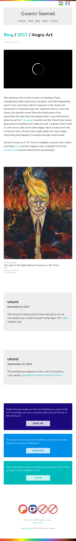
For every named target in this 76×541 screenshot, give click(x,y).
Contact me (10, 150)
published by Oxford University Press (41, 375)
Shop (30, 20)
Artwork (22, 20)
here (17, 146)
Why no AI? (38, 523)
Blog (37, 20)
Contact (54, 20)
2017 (22, 35)
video (65, 318)
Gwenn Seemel (38, 13)
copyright (26, 528)
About (45, 20)
